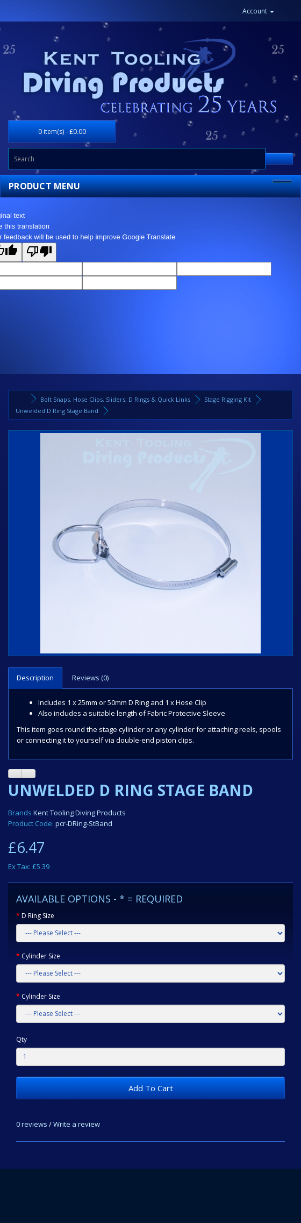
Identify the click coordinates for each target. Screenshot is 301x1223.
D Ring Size (38, 915)
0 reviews (31, 1124)
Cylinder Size (41, 956)
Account (258, 11)
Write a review (76, 1124)
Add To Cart (150, 1088)
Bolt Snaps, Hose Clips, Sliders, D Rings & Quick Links (115, 399)
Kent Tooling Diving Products (79, 812)
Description (35, 677)
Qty (21, 1039)
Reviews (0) (90, 677)
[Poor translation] (39, 252)
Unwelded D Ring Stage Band (57, 411)
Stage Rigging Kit (227, 399)
